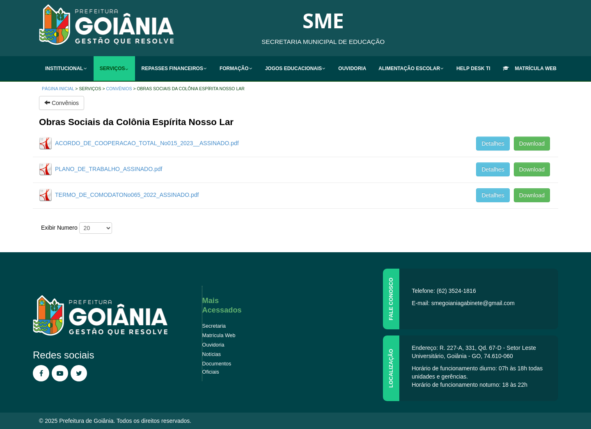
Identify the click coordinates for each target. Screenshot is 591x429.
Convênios (119, 88)
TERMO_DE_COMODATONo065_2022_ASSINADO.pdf (127, 195)
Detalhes (492, 143)
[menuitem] (66, 68)
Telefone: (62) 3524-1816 (444, 291)
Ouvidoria (213, 345)
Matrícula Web (219, 335)
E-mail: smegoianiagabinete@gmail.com (463, 303)
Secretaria (214, 326)
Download (532, 143)
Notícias (211, 354)
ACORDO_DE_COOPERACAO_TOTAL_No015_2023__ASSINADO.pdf (147, 143)
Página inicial (58, 88)
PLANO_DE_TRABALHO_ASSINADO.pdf (108, 169)
